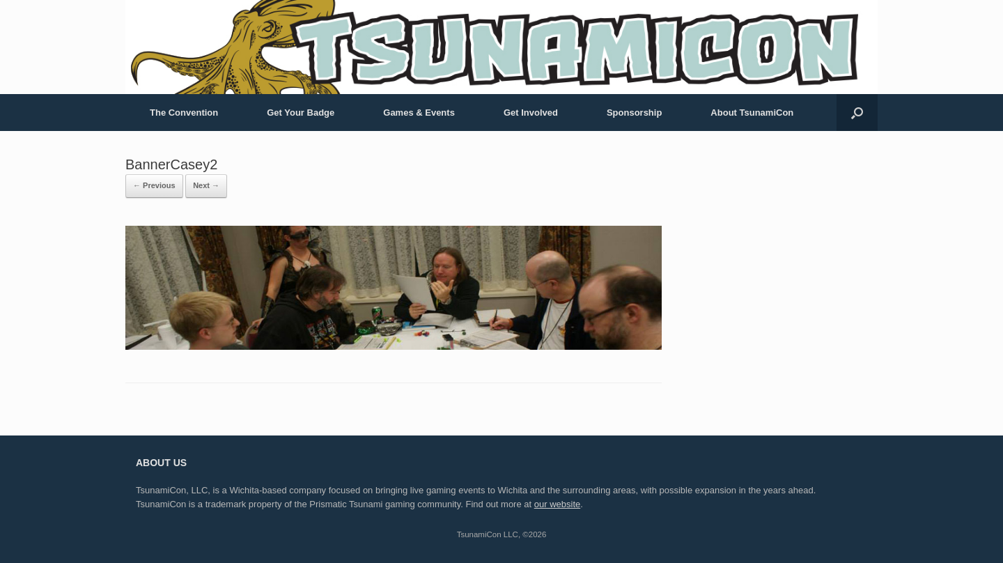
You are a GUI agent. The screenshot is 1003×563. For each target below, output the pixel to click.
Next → (206, 185)
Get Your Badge (300, 112)
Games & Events (419, 112)
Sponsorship (634, 112)
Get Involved (531, 112)
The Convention (184, 112)
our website (557, 504)
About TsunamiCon (751, 112)
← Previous (154, 185)
